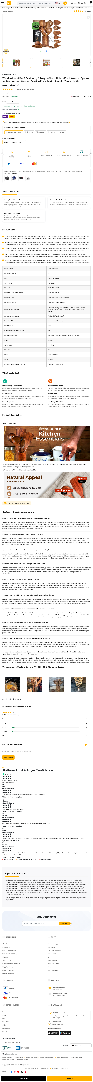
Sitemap (5, 957)
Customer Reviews (54, 950)
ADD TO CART (23, 1079)
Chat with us (24, 503)
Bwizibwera (6, 1028)
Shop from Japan (32, 1058)
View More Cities (8, 1038)
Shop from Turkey (8, 1060)
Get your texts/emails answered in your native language (69, 1017)
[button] (73, 3)
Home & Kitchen (16, 8)
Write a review (8, 757)
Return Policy (52, 954)
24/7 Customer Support (61, 1013)
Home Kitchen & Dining (29, 8)
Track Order (6, 960)
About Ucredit (53, 960)
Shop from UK (19, 1058)
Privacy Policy (44, 1068)
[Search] (65, 3)
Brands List (51, 947)
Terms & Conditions (31, 1068)
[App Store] (53, 1033)
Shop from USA (7, 1058)
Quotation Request (9, 950)
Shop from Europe (22, 1060)
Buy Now (14, 173)
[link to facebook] (46, 51)
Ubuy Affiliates (53, 970)
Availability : (6, 96)
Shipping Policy (7, 967)
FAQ (49, 957)
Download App (53, 944)
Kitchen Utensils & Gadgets (46, 8)
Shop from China (76, 1058)
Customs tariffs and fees (11, 964)
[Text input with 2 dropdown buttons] (35, 3)
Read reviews (8, 782)
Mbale (4, 1032)
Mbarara (5, 1022)
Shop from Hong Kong (47, 1058)
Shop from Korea (62, 1058)
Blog (49, 967)
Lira (3, 1018)
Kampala (5, 1012)
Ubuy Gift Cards (53, 964)
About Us (5, 944)
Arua (4, 1035)
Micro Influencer (8, 970)
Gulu (4, 1015)
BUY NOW (69, 1079)
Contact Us (6, 947)
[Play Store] (65, 1033)
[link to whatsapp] (41, 51)
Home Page (6, 8)
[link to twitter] (52, 51)
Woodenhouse (7, 11)
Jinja (4, 1025)
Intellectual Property (9, 954)
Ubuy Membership (8, 973)
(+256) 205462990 (56, 1024)
